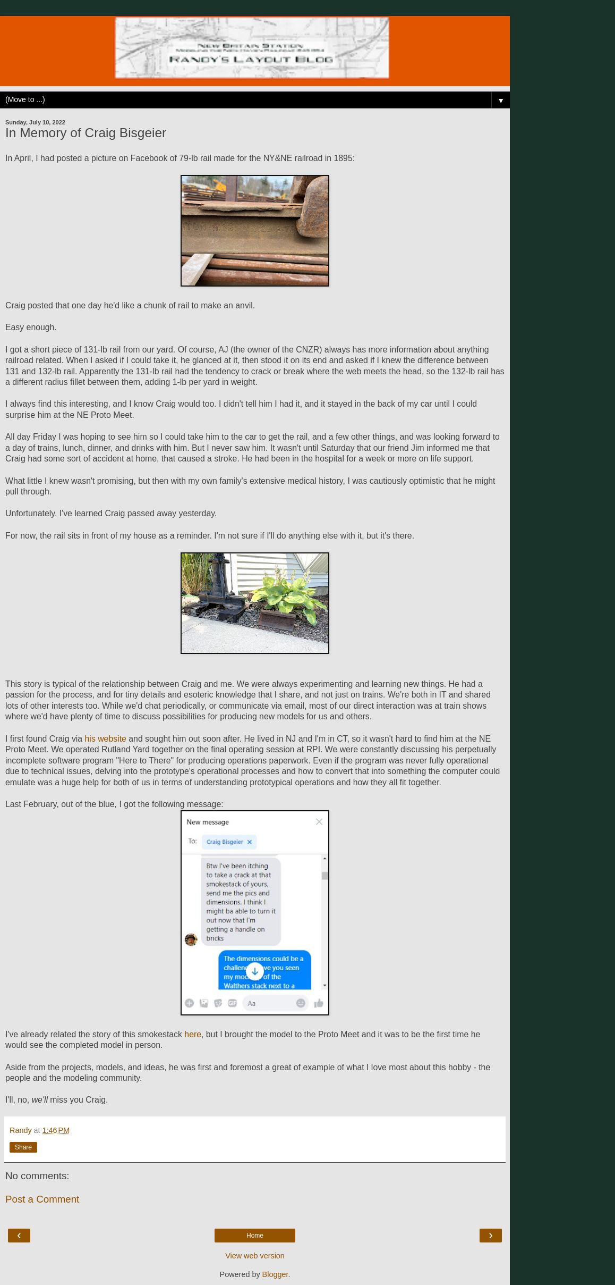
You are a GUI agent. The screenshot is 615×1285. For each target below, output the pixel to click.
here (192, 1034)
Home (254, 1235)
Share (23, 1147)
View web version (255, 1256)
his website (105, 738)
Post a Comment (42, 1199)
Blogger (275, 1274)
